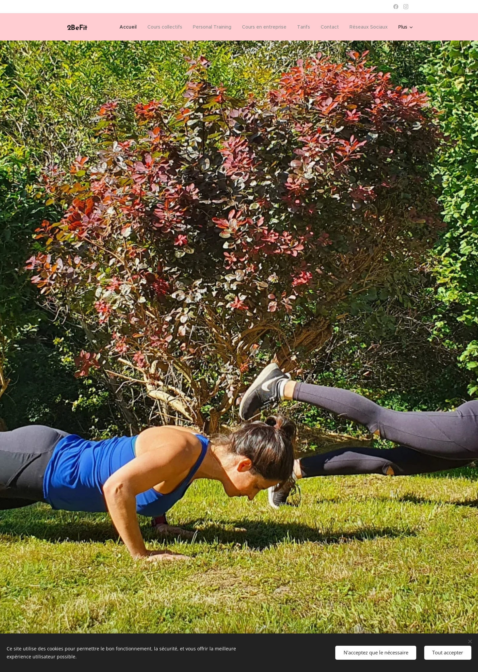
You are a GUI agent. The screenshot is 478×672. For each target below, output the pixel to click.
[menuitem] (130, 27)
